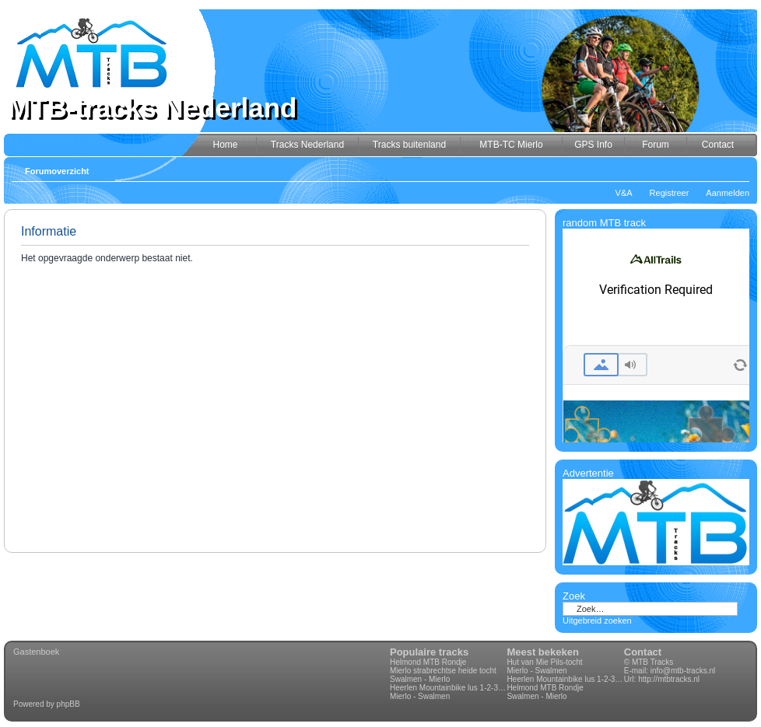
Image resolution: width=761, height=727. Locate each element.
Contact (642, 652)
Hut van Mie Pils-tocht (544, 662)
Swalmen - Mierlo (420, 679)
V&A (624, 192)
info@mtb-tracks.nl (683, 670)
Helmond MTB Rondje (428, 662)
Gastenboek (36, 651)
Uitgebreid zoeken (597, 620)
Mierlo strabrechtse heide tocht (443, 670)
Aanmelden (727, 192)
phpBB (68, 704)
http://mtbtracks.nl (669, 679)
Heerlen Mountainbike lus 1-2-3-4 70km (448, 687)
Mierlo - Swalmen (420, 696)
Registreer (669, 192)
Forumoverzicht (57, 171)
